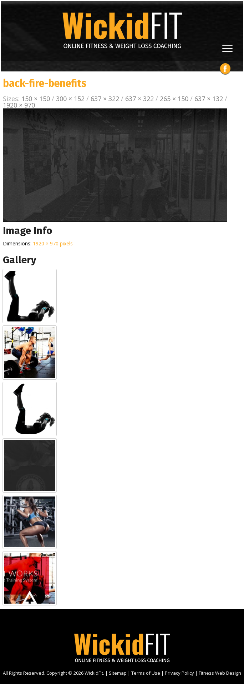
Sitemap (118, 673)
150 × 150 (35, 98)
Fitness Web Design (220, 673)
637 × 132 (208, 98)
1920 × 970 (19, 105)
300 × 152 (70, 98)
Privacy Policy (179, 673)
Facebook (225, 68)
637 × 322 (105, 98)
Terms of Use (145, 673)
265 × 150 (174, 98)
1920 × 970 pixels (53, 243)
